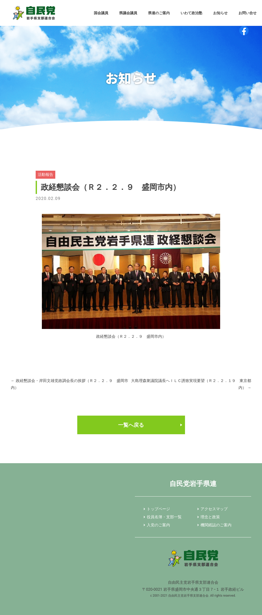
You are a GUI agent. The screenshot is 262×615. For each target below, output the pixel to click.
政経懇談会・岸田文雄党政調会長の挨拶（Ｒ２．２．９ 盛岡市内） (69, 384)
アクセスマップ (214, 509)
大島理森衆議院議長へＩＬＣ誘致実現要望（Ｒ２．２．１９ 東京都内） (191, 384)
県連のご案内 (159, 13)
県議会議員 (128, 13)
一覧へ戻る (131, 425)
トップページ (158, 509)
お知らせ (220, 13)
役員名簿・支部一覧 (164, 517)
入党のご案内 (158, 525)
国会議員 (101, 13)
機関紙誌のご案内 (216, 525)
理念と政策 (210, 517)
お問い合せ (247, 13)
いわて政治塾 (191, 13)
